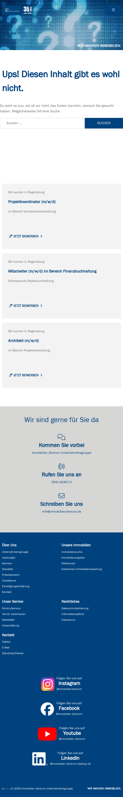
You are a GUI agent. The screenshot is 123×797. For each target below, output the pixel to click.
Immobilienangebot (73, 557)
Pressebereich (11, 574)
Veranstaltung (10, 625)
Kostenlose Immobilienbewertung (82, 569)
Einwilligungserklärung (15, 586)
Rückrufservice (11, 608)
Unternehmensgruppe (15, 552)
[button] (7, 789)
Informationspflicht (73, 614)
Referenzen (68, 563)
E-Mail (5, 647)
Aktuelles (7, 569)
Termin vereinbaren (14, 614)
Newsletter (8, 619)
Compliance (9, 580)
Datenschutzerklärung (75, 608)
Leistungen (9, 557)
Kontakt (6, 592)
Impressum (68, 619)
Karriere (7, 563)
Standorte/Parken (13, 653)
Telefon (6, 642)
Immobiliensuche (72, 552)
